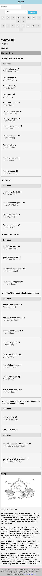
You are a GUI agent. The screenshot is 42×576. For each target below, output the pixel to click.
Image (4, 473)
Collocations (7, 53)
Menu (21, 2)
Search (32, 12)
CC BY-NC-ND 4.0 (30, 574)
